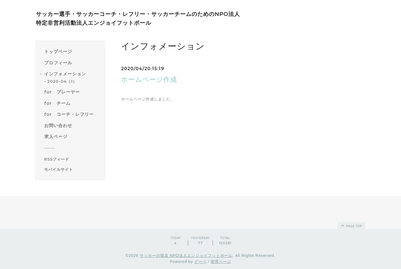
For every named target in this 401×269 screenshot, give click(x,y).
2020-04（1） (62, 81)
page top (351, 225)
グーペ (200, 261)
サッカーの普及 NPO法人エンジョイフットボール (186, 255)
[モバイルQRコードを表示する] (72, 169)
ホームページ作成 (149, 79)
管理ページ (221, 261)
